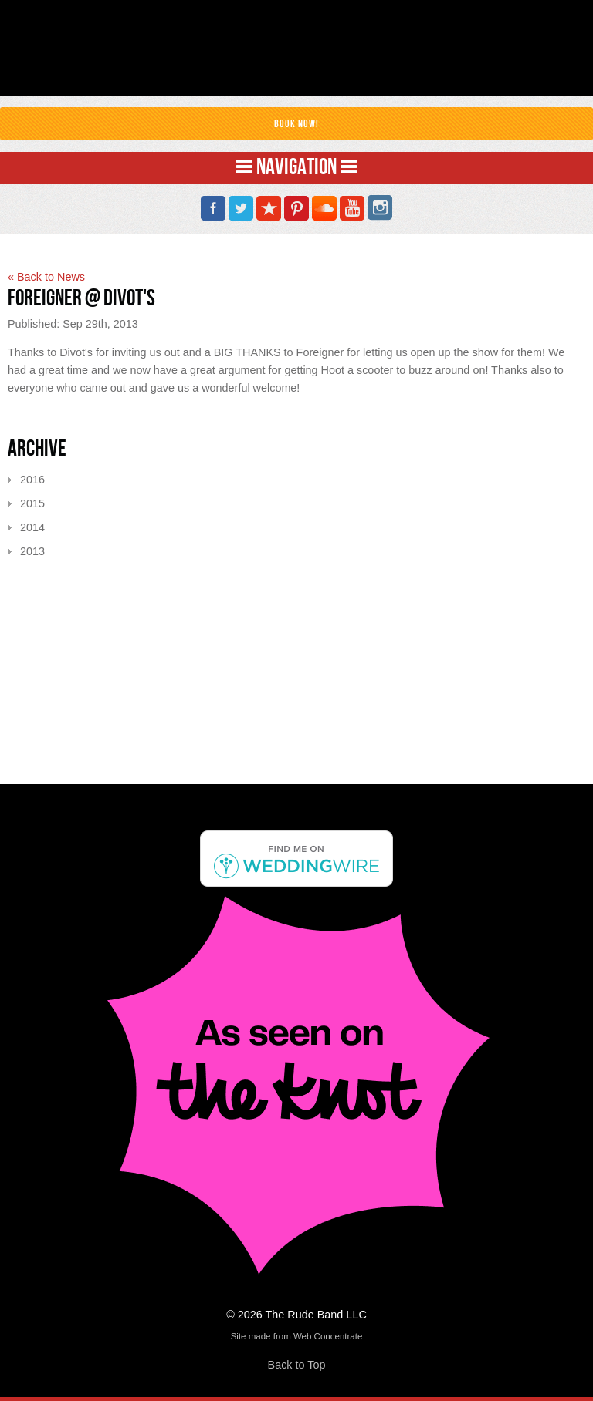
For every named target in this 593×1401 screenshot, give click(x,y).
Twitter (241, 208)
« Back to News (46, 277)
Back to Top (297, 1365)
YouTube (352, 208)
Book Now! (296, 123)
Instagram (380, 208)
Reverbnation (268, 208)
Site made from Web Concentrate (297, 1336)
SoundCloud (324, 208)
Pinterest (296, 208)
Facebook (213, 208)
